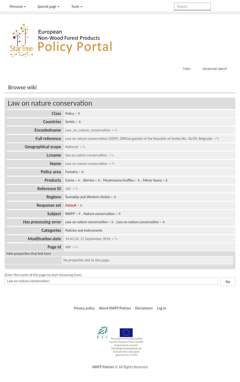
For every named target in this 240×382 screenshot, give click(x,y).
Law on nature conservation (50, 103)
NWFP (70, 213)
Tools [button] (76, 6)
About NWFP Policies (115, 308)
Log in (161, 308)
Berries (88, 180)
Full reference (48, 138)
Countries (52, 121)
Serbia (70, 121)
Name (55, 163)
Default (70, 205)
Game (69, 180)
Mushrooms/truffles (118, 180)
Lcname (54, 155)
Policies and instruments (83, 230)
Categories (51, 230)
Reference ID (49, 188)
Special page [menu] (49, 6)
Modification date (44, 238)
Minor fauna (152, 180)
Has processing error (42, 222)
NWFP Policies (103, 367)
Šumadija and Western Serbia (87, 197)
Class (56, 113)
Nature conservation (99, 213)
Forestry (71, 172)
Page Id (54, 247)
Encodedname (47, 130)
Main (186, 68)
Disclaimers (144, 308)
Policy (69, 113)
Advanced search (214, 68)
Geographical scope (43, 146)
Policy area (51, 171)
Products (53, 180)
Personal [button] (18, 6)
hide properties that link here (29, 253)
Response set (49, 205)
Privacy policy (84, 308)
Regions (53, 197)
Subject (54, 213)
